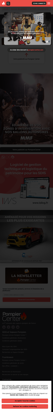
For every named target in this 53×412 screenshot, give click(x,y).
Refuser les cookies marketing (25, 406)
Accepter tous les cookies (25, 401)
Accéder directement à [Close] (26, 50)
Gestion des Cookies (17, 395)
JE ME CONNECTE (39, 3)
